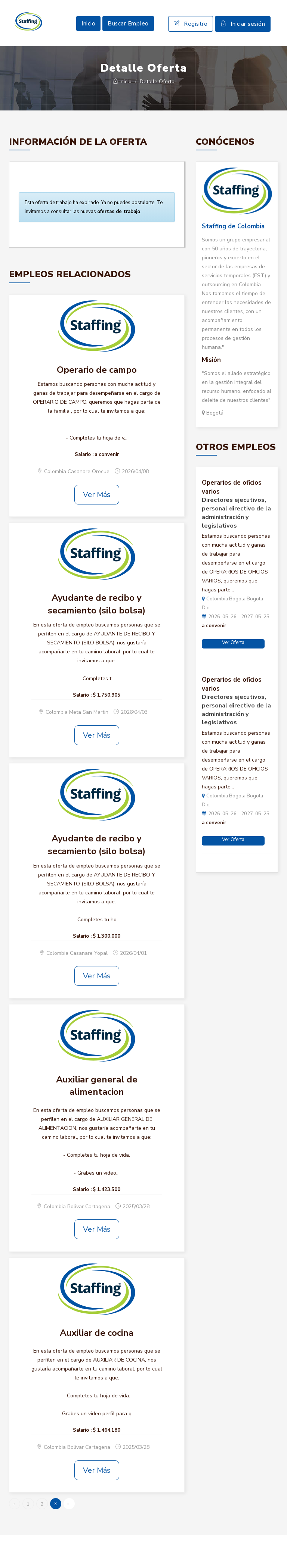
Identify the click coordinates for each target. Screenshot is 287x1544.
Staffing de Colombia (233, 235)
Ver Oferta (233, 651)
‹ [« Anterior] (14, 1513)
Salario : (84, 463)
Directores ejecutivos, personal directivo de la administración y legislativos (236, 522)
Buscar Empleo (128, 28)
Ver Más (97, 503)
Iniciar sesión (242, 28)
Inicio (88, 28)
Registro (190, 28)
